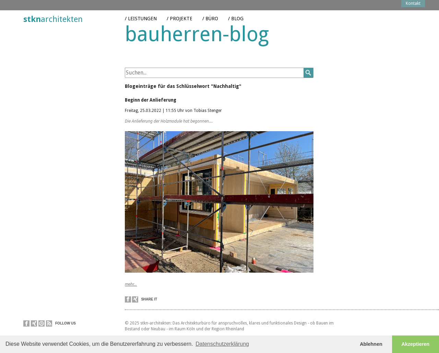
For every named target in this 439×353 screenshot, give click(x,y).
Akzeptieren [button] (416, 344)
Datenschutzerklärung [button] (222, 344)
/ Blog (236, 13)
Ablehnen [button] (371, 344)
